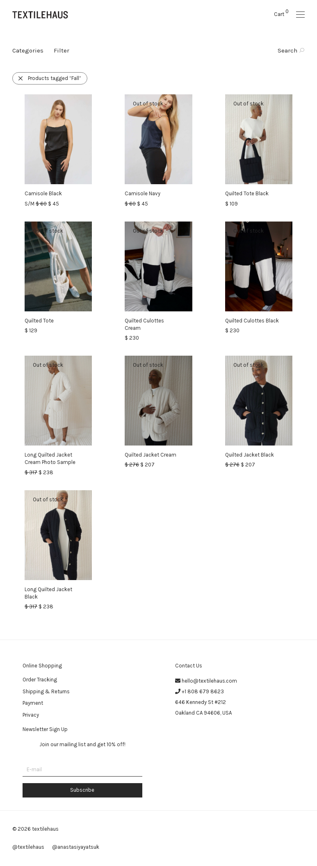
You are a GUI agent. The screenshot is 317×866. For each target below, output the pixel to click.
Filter (61, 50)
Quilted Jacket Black (249, 455)
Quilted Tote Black (247, 193)
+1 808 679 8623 (203, 691)
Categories (27, 50)
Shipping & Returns (46, 691)
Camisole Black (43, 193)
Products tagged (49, 78)
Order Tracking (40, 679)
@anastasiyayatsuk (75, 847)
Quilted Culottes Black (252, 321)
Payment (33, 703)
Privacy (31, 715)
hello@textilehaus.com (209, 681)
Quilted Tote (39, 321)
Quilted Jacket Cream (150, 455)
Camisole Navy (142, 193)
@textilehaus (28, 847)
